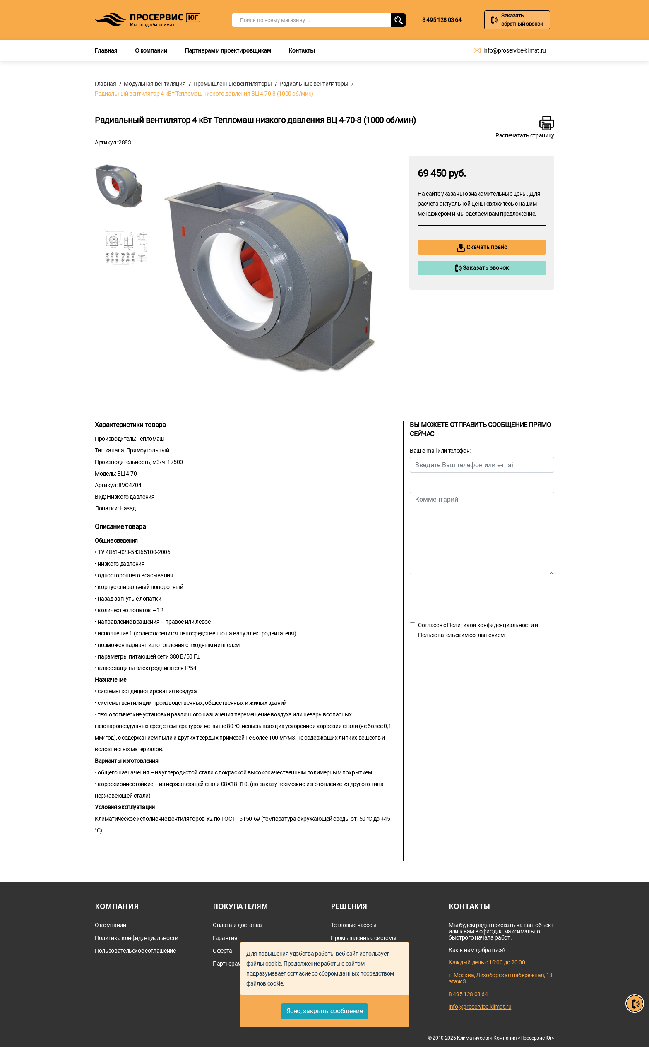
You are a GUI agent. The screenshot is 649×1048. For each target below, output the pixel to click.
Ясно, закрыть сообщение (324, 1011)
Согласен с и (478, 630)
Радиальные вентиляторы (313, 83)
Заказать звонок (481, 268)
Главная (106, 50)
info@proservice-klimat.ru (514, 50)
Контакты (302, 50)
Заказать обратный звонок (522, 19)
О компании (151, 50)
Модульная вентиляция (154, 83)
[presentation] (473, 597)
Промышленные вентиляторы (232, 83)
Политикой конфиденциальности (490, 625)
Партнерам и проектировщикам (228, 50)
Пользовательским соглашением (461, 635)
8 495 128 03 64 (442, 20)
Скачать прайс (482, 248)
